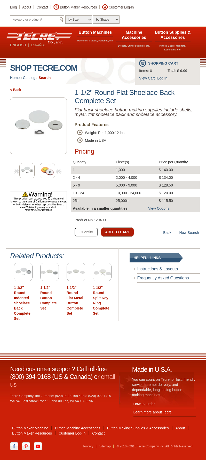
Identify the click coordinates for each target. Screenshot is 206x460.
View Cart (147, 78)
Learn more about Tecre (152, 412)
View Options (158, 208)
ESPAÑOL (38, 45)
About (26, 7)
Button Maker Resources (78, 7)
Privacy (88, 446)
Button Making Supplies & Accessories (138, 428)
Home (15, 78)
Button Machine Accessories (77, 428)
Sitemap (105, 446)
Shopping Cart (163, 63)
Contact (42, 7)
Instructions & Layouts (157, 269)
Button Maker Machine (30, 428)
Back (167, 233)
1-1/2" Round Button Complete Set (48, 298)
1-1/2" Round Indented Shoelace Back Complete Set (22, 303)
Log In (162, 78)
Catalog (29, 78)
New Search (189, 233)
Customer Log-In (121, 7)
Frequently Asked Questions (163, 278)
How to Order (144, 404)
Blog (13, 7)
